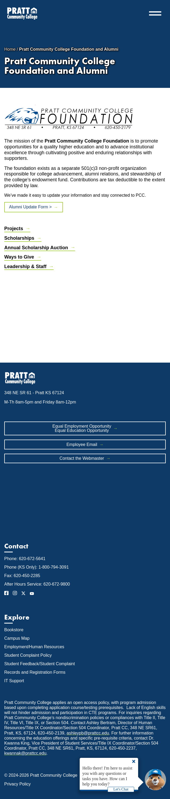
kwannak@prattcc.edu (25, 753)
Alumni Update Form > (30, 207)
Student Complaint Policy (28, 655)
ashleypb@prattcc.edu (88, 733)
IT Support (14, 680)
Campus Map (16, 638)
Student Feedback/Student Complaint (39, 663)
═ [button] (155, 13)
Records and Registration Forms (34, 672)
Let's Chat (121, 789)
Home (10, 49)
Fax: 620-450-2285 (22, 575)
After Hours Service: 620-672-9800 (37, 584)
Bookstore (13, 630)
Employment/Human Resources (34, 647)
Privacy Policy (17, 784)
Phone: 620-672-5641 (24, 558)
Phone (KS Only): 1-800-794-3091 (36, 567)
